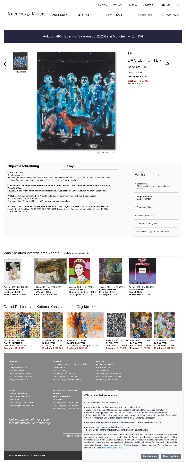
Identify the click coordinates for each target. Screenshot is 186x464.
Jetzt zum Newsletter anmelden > (80, 436)
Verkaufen (85, 15)
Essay (69, 166)
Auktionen (60, 15)
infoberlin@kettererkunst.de (108, 379)
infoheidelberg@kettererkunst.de (67, 408)
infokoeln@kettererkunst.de (21, 405)
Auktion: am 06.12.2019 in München (85, 36)
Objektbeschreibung (23, 166)
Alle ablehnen (150, 456)
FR (177, 5)
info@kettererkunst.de (19, 379)
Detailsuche (173, 15)
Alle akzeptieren (171, 456)
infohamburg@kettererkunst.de (67, 379)
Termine (132, 5)
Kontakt (117, 5)
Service (102, 5)
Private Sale (114, 15)
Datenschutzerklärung (113, 448)
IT (173, 5)
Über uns (148, 5)
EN (168, 5)
